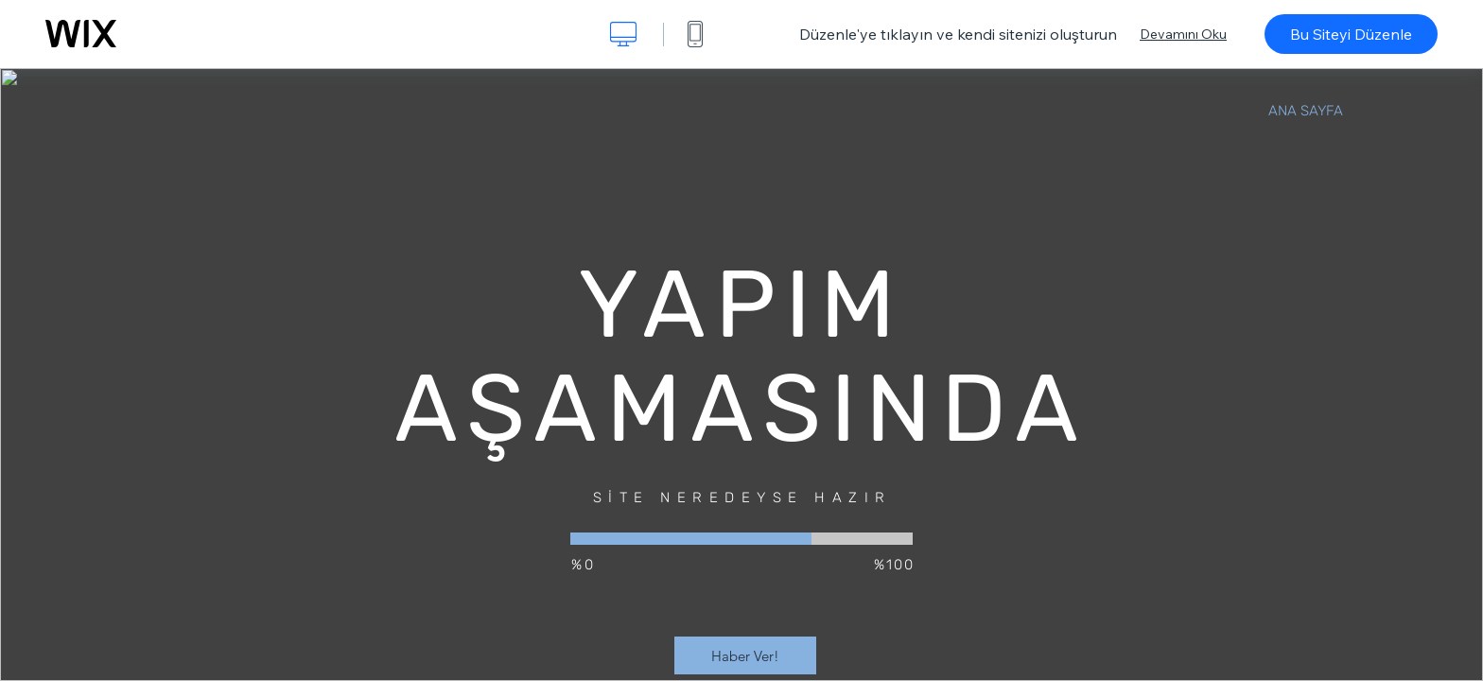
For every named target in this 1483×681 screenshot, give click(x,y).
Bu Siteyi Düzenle (1351, 34)
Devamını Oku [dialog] (1183, 34)
